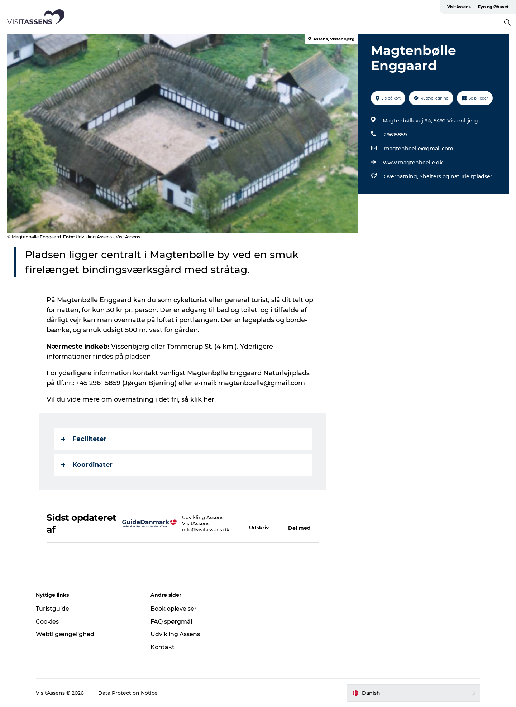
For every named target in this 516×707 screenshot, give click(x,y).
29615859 (395, 134)
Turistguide (52, 608)
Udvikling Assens (175, 634)
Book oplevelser (173, 608)
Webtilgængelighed (65, 634)
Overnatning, (402, 176)
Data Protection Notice (128, 693)
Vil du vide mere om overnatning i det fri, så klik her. (131, 399)
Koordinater (87, 465)
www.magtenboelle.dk (413, 162)
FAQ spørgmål (171, 621)
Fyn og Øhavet (493, 6)
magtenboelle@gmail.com (418, 148)
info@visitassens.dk (205, 529)
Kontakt (162, 647)
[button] (261, 523)
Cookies (47, 621)
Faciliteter (83, 439)
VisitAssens (459, 6)
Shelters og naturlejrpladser (456, 176)
